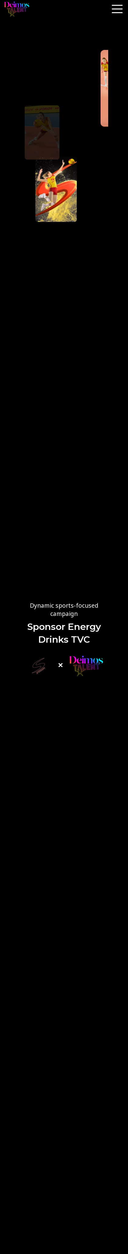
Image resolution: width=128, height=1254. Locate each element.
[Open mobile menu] (117, 9)
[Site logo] (17, 9)
